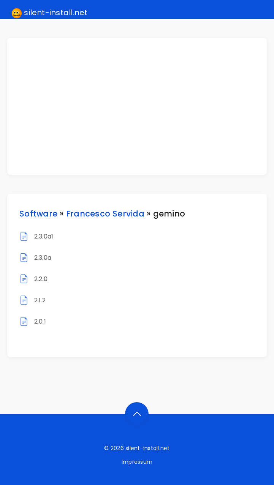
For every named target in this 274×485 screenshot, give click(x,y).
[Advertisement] (141, 106)
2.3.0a (42, 257)
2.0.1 (40, 321)
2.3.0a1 (44, 236)
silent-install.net (49, 13)
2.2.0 (41, 279)
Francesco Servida (105, 213)
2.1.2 (40, 300)
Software (38, 213)
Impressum (137, 462)
